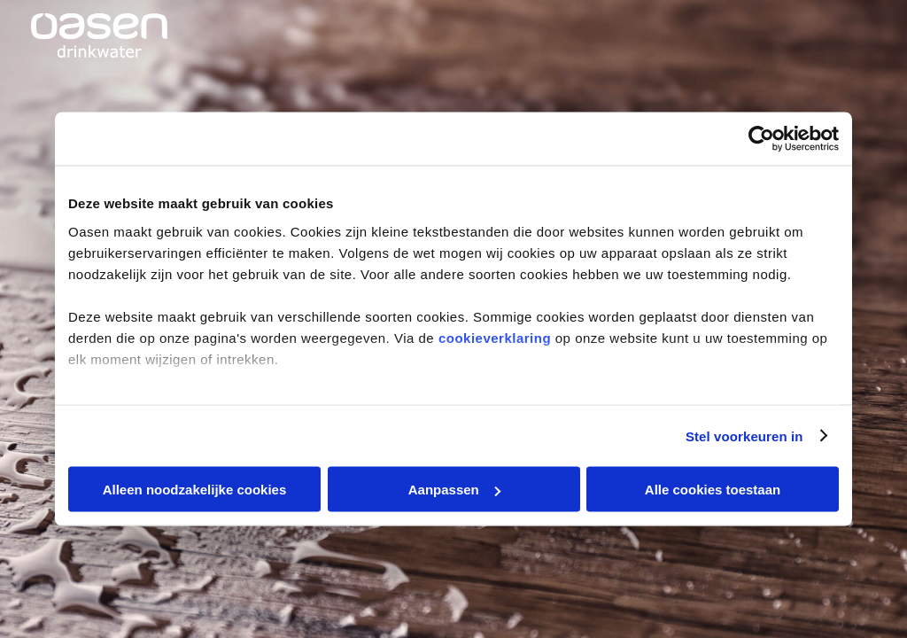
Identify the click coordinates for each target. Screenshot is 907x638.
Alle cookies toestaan (712, 489)
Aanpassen (454, 489)
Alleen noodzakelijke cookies (195, 489)
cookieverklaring (494, 337)
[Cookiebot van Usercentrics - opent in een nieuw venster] (761, 139)
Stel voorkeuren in (744, 435)
